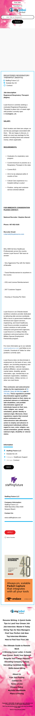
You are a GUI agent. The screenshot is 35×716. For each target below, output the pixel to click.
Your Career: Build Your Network (16, 655)
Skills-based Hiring (16, 668)
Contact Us (17, 681)
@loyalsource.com (17, 234)
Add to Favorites (11, 537)
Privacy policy (21, 709)
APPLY (10, 532)
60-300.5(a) (19, 391)
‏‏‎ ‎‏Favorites (17, 6)
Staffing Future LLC (12, 496)
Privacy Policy (16, 687)
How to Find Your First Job (17, 640)
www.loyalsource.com (11, 348)
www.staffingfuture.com (13, 517)
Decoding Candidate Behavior (17, 665)
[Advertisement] (17, 45)
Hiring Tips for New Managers (17, 630)
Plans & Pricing (17, 694)
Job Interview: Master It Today (16, 627)
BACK (8, 467)
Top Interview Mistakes (17, 636)
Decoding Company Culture (16, 662)
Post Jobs (17, 2)
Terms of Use (17, 684)
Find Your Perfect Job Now (17, 633)
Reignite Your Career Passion (17, 658)
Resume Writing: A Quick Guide (17, 620)
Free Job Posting (16, 677)
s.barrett (7, 234)
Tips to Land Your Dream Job (17, 623)
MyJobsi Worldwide (16, 690)
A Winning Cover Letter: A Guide (16, 652)
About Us (17, 674)
